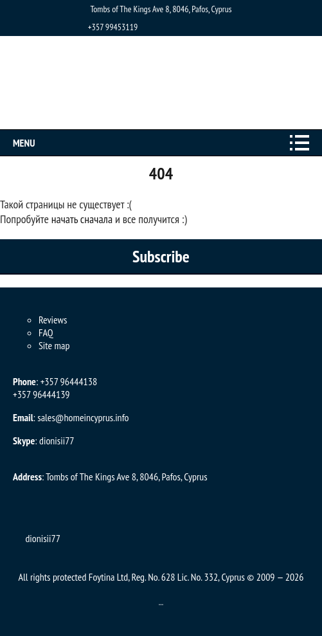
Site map (54, 345)
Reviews (53, 319)
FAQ (46, 332)
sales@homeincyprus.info (83, 417)
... (161, 602)
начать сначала (82, 219)
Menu (24, 142)
